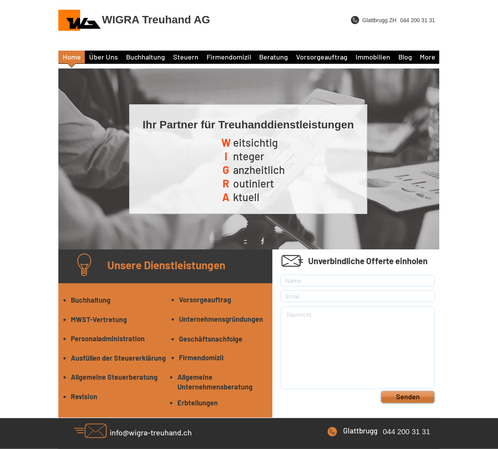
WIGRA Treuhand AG (156, 20)
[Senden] (407, 397)
